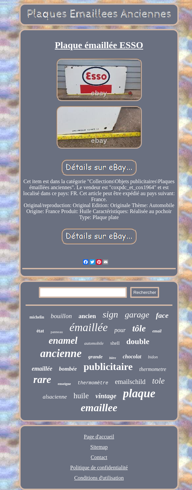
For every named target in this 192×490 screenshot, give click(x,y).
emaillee (99, 408)
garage (137, 314)
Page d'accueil (99, 436)
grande (95, 356)
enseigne (64, 384)
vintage (105, 396)
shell (115, 343)
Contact (99, 457)
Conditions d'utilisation (99, 478)
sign (110, 314)
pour (120, 330)
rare (42, 379)
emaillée (42, 368)
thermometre (152, 369)
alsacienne (55, 397)
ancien (87, 315)
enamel (62, 340)
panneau (56, 332)
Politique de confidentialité (99, 467)
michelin (37, 317)
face (162, 315)
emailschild (130, 381)
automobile (94, 343)
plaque (139, 393)
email (156, 331)
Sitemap (99, 447)
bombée (68, 369)
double (137, 341)
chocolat (132, 356)
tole (158, 380)
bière (112, 358)
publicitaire (108, 366)
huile (81, 396)
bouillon (61, 315)
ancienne (61, 353)
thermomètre (92, 383)
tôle (139, 328)
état (40, 330)
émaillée (88, 327)
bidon (153, 356)
